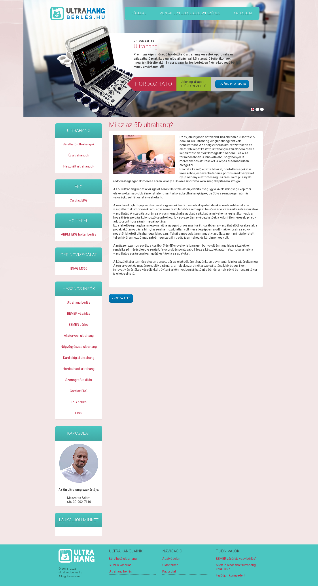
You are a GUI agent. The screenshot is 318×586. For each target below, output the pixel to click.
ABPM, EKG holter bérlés (78, 234)
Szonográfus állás (78, 380)
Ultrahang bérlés (78, 302)
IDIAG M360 (78, 268)
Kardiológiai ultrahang (78, 358)
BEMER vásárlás (78, 314)
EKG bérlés (79, 402)
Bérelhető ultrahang (123, 558)
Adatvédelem (171, 558)
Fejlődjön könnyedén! (230, 575)
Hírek (78, 413)
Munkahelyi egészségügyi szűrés (189, 13)
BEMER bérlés (79, 325)
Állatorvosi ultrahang (79, 336)
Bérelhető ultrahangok (79, 144)
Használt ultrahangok (78, 166)
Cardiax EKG (78, 200)
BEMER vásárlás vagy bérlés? (236, 558)
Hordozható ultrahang (79, 369)
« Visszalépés (121, 298)
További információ (232, 84)
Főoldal (138, 13)
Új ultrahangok (78, 155)
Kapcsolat (243, 13)
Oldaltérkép (170, 565)
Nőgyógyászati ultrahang (79, 347)
